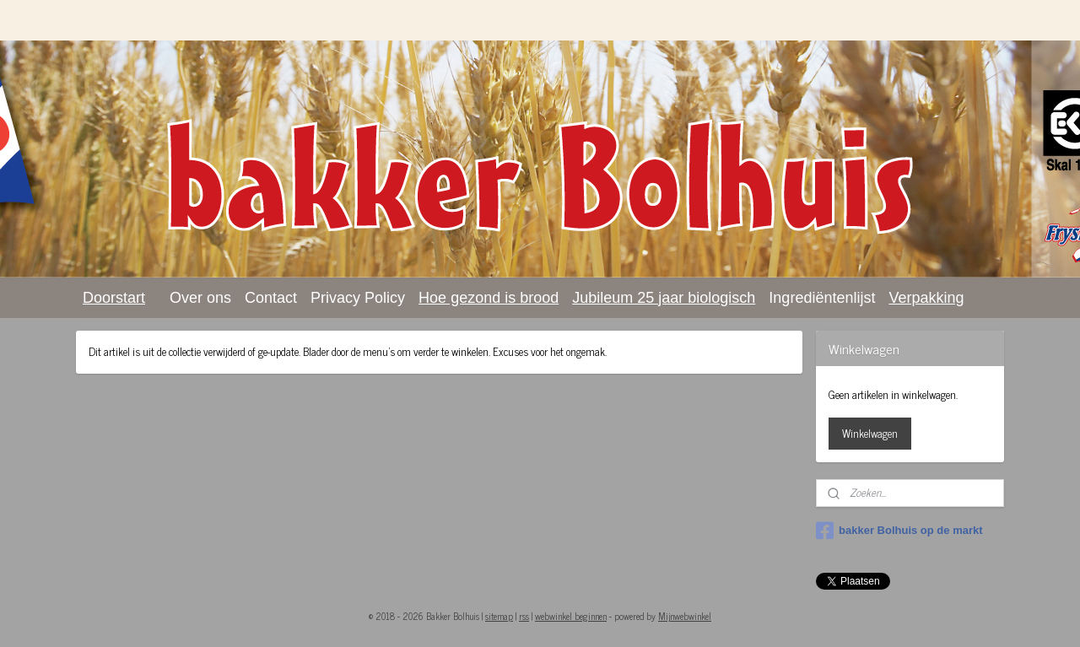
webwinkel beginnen (571, 615)
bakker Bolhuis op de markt (899, 530)
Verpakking (926, 297)
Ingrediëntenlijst (822, 297)
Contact (271, 297)
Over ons (200, 297)
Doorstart (114, 297)
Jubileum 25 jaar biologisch (663, 297)
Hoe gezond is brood (488, 297)
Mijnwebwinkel (684, 615)
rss (524, 615)
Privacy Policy (357, 297)
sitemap (499, 615)
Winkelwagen (870, 433)
